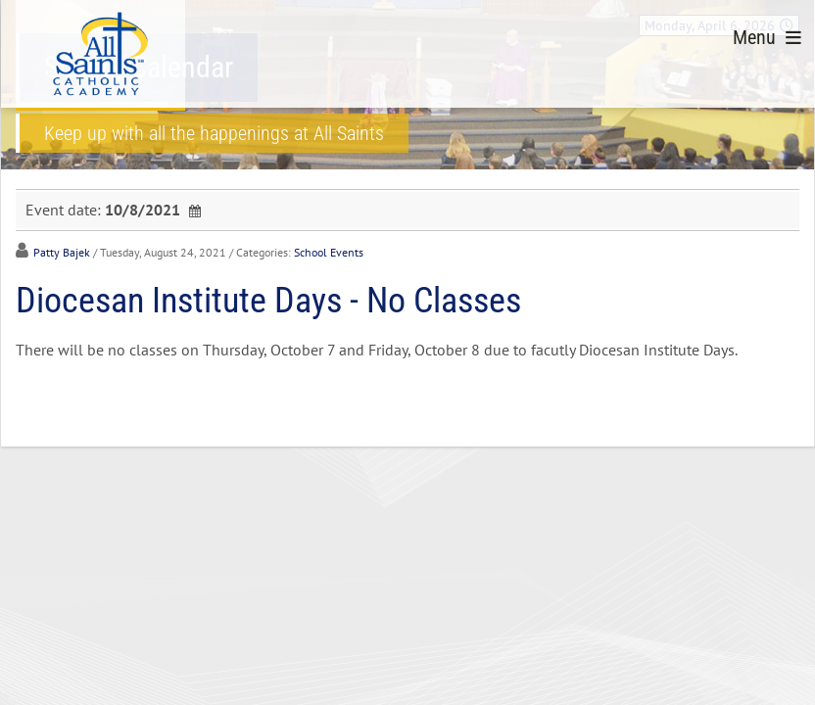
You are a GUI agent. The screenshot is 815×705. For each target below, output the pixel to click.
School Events (328, 252)
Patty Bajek (61, 252)
